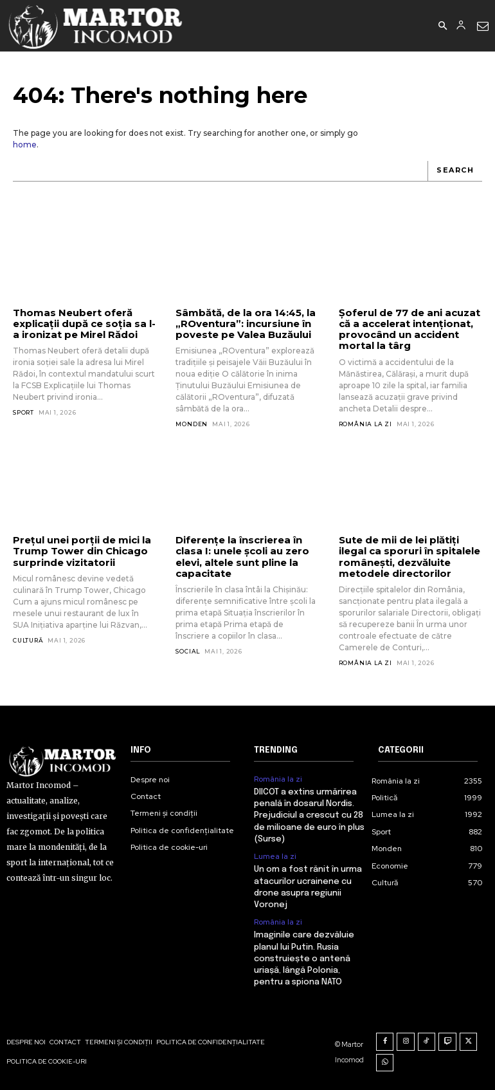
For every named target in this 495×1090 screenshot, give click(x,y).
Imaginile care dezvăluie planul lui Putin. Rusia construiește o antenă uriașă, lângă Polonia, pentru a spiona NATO (304, 958)
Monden (192, 424)
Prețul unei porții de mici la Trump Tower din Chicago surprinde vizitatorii (82, 551)
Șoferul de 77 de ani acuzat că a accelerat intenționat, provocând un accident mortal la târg (409, 329)
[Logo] (96, 26)
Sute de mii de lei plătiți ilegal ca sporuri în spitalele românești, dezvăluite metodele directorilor (409, 556)
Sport (23, 412)
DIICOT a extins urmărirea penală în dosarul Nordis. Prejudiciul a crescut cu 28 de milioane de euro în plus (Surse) (309, 815)
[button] (442, 26)
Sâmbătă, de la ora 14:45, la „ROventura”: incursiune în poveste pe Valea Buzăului (246, 323)
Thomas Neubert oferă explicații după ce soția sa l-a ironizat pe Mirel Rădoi (84, 323)
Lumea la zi (275, 856)
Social (188, 651)
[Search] (455, 171)
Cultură (28, 640)
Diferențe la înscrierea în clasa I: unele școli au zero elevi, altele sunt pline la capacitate (242, 556)
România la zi (365, 424)
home (25, 144)
